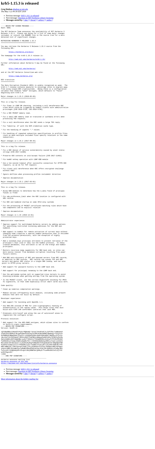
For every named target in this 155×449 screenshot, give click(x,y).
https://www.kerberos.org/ (21, 86)
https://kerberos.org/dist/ (21, 57)
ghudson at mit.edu (20, 9)
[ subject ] (41, 20)
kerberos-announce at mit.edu (14, 429)
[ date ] (26, 20)
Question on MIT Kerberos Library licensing (35, 18)
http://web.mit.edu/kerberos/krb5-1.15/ (27, 66)
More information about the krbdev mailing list (19, 447)
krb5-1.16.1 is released (30, 16)
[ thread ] (33, 20)
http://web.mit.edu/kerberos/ (22, 77)
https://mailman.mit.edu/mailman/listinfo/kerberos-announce (29, 431)
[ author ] (49, 20)
